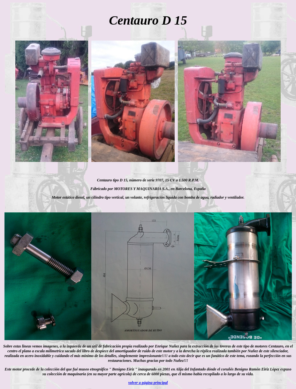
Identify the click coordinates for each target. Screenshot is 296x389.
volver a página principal (148, 382)
